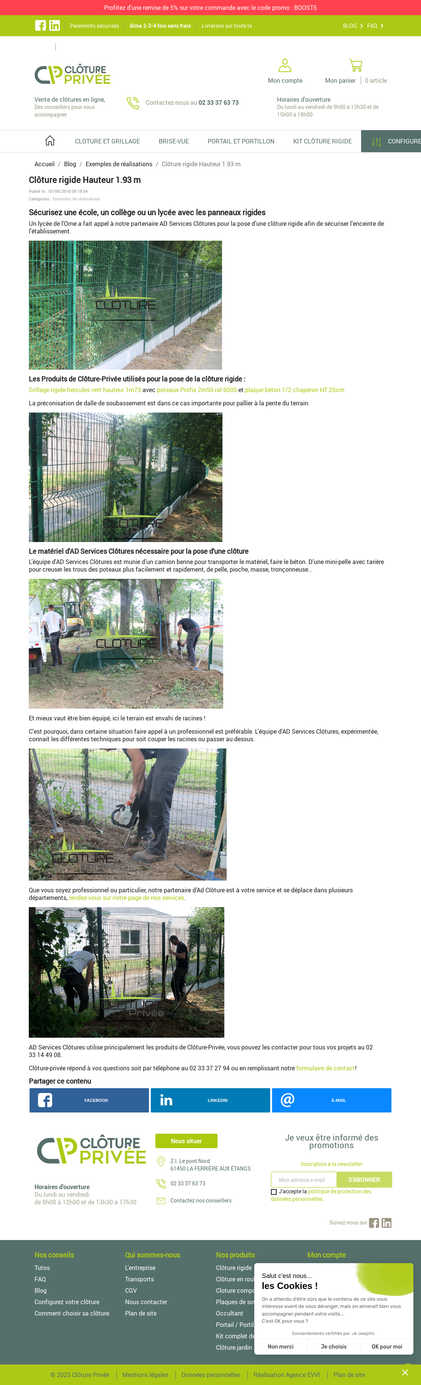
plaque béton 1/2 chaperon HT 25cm (294, 390)
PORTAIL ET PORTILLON (241, 141)
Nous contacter (146, 1302)
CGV (131, 1290)
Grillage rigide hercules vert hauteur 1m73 (85, 390)
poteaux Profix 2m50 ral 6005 (197, 390)
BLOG (350, 25)
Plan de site (141, 1313)
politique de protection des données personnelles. (321, 1195)
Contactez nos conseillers (201, 1200)
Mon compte (326, 1254)
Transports (139, 1279)
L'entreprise (140, 1268)
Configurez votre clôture (66, 1302)
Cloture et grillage (107, 141)
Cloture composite (241, 1290)
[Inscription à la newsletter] (304, 1180)
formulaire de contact (325, 1068)
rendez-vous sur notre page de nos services (126, 897)
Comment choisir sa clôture (71, 1313)
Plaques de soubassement (251, 1302)
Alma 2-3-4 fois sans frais (160, 25)
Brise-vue (174, 141)
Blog (40, 1290)
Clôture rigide (234, 1268)
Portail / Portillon (239, 1324)
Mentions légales (145, 1375)
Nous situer (186, 1141)
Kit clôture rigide (322, 141)
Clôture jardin (234, 1347)
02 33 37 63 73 (188, 1183)
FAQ (372, 25)
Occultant (229, 1313)
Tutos (42, 1268)
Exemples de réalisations (76, 199)
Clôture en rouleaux (242, 1279)
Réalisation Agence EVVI (287, 1375)
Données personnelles (211, 1375)
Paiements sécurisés (94, 25)
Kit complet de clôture (246, 1336)
